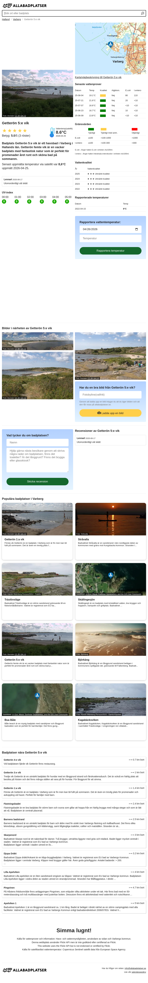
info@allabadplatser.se (135, 968)
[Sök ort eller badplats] (142, 14)
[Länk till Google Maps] (110, 51)
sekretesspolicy (139, 972)
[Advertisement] (37, 45)
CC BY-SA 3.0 (20, 116)
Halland (6, 19)
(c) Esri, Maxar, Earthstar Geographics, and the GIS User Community (113, 594)
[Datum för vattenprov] (111, 229)
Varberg (17, 19)
